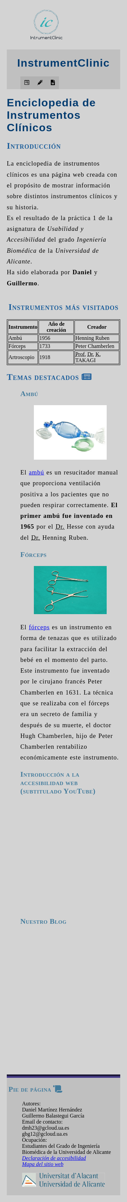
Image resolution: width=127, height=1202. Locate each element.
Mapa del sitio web (42, 1164)
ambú (36, 472)
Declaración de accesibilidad (54, 1158)
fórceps (39, 627)
